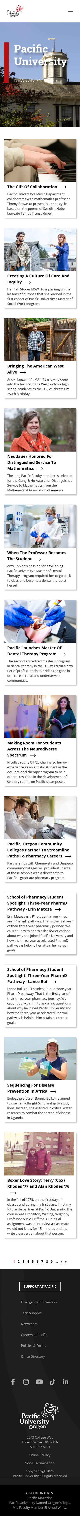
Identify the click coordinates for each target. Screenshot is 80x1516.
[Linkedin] (66, 1382)
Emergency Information (39, 1302)
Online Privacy (39, 1455)
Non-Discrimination (40, 1463)
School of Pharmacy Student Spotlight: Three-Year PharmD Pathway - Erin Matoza (37, 903)
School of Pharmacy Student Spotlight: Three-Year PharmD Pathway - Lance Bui (37, 975)
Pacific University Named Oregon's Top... (40, 1503)
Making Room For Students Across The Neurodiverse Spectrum (34, 749)
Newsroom (29, 1324)
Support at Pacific (40, 1286)
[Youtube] (40, 1382)
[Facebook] (14, 1382)
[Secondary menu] (70, 11)
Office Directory (33, 1356)
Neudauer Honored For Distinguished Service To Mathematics (31, 462)
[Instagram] (27, 1382)
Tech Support (31, 1313)
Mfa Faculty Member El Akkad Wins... (40, 1507)
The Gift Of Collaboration (32, 186)
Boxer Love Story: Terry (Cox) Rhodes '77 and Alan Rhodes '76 (38, 1183)
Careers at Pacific (34, 1335)
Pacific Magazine (40, 1498)
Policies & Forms (33, 1345)
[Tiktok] (53, 1382)
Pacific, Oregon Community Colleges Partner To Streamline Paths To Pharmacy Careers (38, 850)
